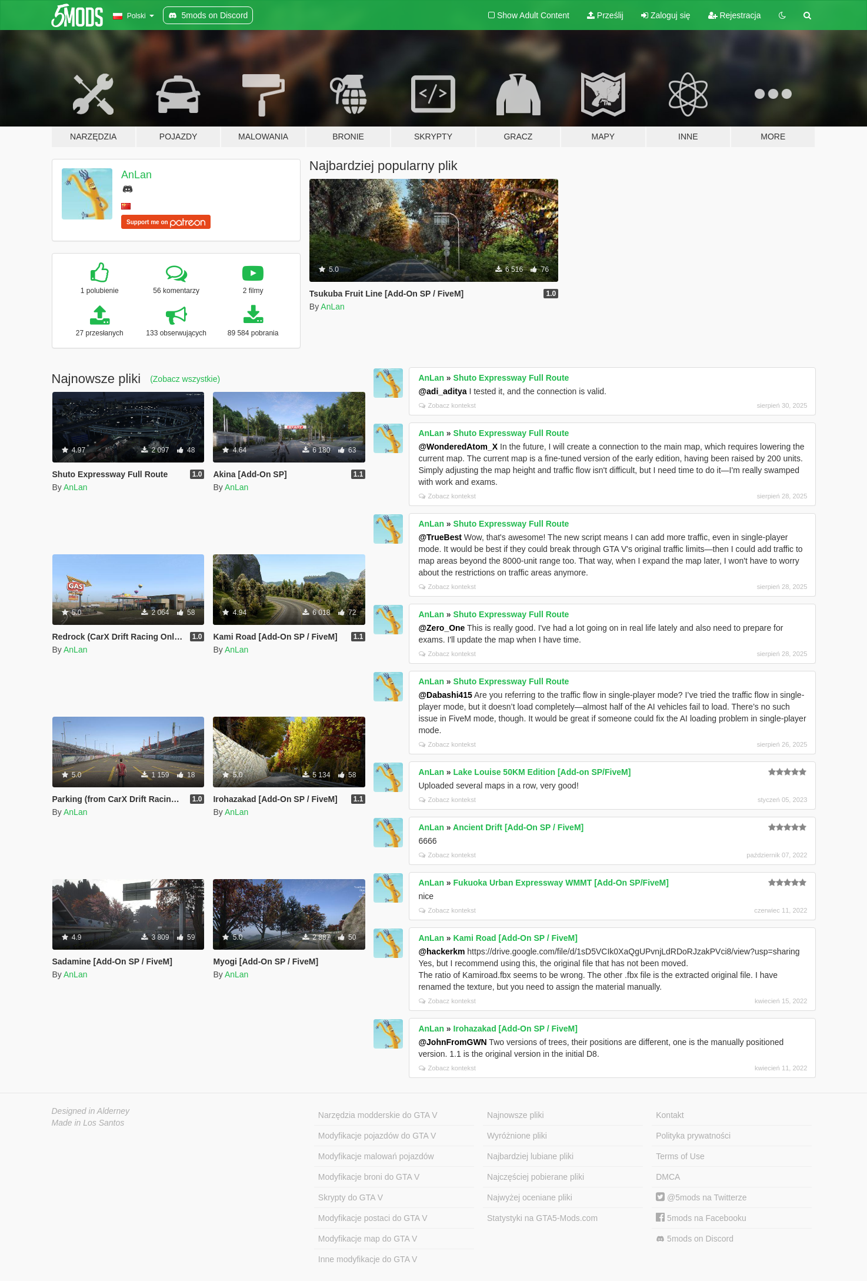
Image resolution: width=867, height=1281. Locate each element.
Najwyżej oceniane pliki (529, 1197)
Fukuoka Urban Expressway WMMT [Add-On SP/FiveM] (561, 882)
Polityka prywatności (693, 1135)
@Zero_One (441, 628)
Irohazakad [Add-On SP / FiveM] (515, 1028)
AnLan (136, 175)
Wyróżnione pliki (517, 1135)
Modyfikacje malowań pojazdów (376, 1156)
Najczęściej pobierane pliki (535, 1177)
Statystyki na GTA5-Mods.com (542, 1218)
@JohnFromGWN (452, 1042)
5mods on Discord (694, 1239)
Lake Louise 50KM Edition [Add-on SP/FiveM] (542, 772)
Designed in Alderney (91, 1111)
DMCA (668, 1177)
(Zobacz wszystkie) (185, 379)
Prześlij (605, 15)
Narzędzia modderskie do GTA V (378, 1115)
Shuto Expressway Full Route (511, 377)
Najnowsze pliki (515, 1115)
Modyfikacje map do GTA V (368, 1238)
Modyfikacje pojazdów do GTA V (377, 1135)
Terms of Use (680, 1156)
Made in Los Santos (88, 1122)
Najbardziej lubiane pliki (530, 1156)
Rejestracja (734, 15)
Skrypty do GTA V (350, 1197)
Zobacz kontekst (447, 405)
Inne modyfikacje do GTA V (368, 1259)
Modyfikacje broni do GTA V (368, 1177)
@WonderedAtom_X (458, 446)
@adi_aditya (442, 391)
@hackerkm (441, 951)
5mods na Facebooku (701, 1218)
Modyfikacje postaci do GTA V (373, 1218)
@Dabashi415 (445, 695)
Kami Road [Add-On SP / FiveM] (515, 938)
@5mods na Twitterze (701, 1197)
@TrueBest (440, 537)
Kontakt (669, 1115)
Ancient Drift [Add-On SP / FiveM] (518, 827)
